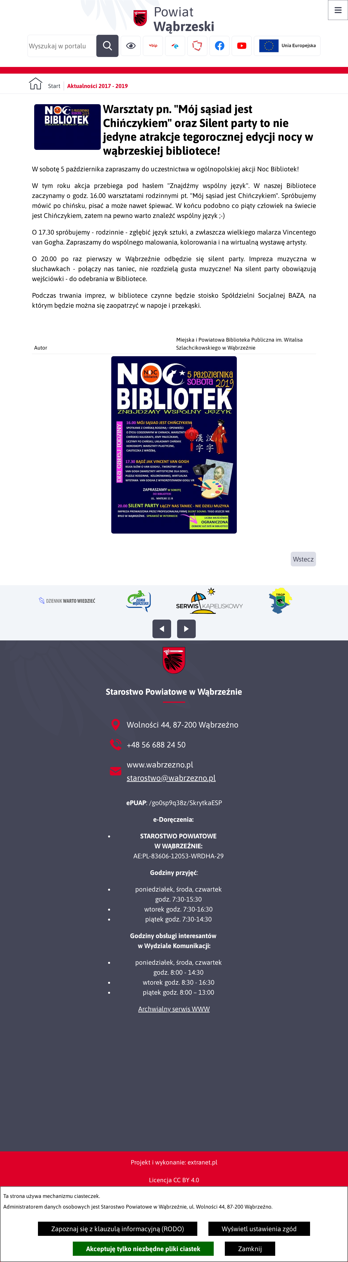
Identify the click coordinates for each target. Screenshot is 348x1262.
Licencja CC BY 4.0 (174, 1180)
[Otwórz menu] (338, 10)
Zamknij (250, 1248)
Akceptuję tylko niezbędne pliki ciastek (143, 1248)
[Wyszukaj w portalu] (73, 46)
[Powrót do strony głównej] (44, 83)
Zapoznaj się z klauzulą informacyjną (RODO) (117, 1229)
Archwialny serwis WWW (174, 1009)
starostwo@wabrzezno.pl (171, 778)
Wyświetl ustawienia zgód (259, 1229)
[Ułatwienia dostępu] (131, 46)
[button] (174, 531)
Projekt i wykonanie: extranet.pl (174, 1162)
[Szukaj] (107, 46)
